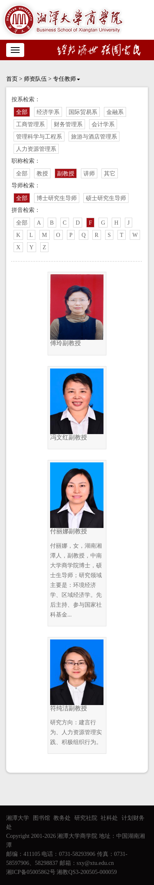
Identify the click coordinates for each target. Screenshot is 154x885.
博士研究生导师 (57, 198)
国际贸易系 (83, 112)
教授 (42, 174)
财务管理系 (68, 124)
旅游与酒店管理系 (94, 137)
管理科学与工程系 (39, 137)
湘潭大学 (17, 818)
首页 (12, 79)
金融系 (115, 112)
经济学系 (48, 112)
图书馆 (41, 818)
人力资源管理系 (36, 149)
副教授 (65, 174)
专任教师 (66, 79)
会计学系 (103, 124)
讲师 (89, 174)
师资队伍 (35, 79)
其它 (109, 174)
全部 (22, 112)
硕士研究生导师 (106, 198)
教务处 (62, 818)
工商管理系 (30, 124)
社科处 (109, 818)
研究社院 (85, 818)
